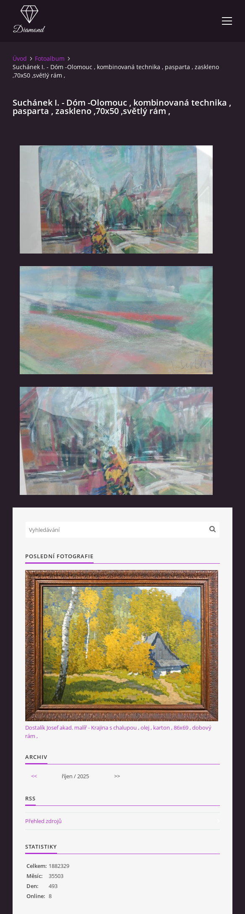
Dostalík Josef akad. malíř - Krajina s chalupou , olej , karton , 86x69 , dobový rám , (118, 732)
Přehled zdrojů (43, 821)
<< (34, 776)
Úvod (20, 58)
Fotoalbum (50, 58)
